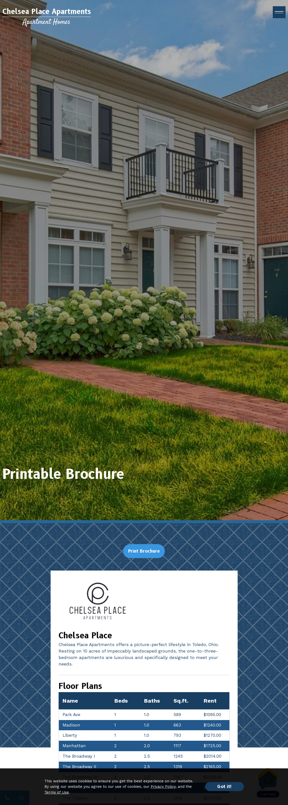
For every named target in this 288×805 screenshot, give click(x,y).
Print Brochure (144, 551)
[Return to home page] (46, 19)
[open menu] (279, 15)
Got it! (224, 786)
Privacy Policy (163, 786)
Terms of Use (56, 792)
